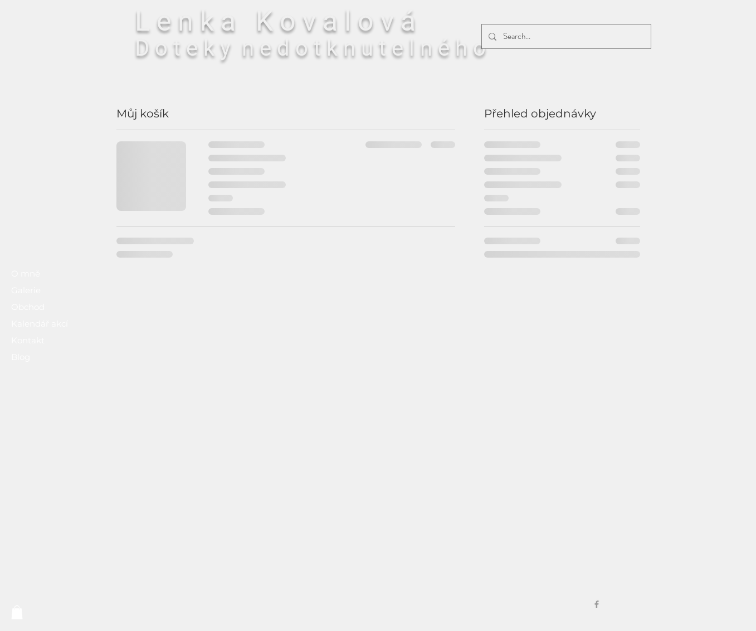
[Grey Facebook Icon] (597, 604)
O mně (25, 273)
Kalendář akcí (39, 323)
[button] (17, 612)
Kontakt (28, 340)
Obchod (28, 307)
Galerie (26, 290)
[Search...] (565, 36)
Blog (20, 357)
